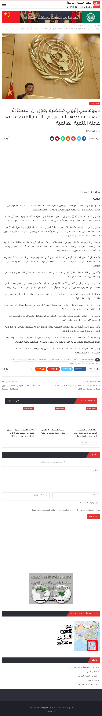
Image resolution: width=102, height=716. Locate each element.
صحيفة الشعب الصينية (87, 685)
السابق (92, 442)
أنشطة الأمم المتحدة (86, 359)
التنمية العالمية (17, 359)
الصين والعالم (94, 103)
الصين (80, 363)
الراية (48, 711)
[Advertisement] (51, 164)
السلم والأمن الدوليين (91, 363)
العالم (72, 363)
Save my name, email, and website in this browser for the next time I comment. (64, 510)
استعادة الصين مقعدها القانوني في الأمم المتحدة (53, 359)
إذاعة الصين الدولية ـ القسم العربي (83, 667)
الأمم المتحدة (30, 359)
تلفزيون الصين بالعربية (87, 676)
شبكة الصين (92, 680)
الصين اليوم (92, 672)
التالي (84, 442)
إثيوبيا (74, 359)
